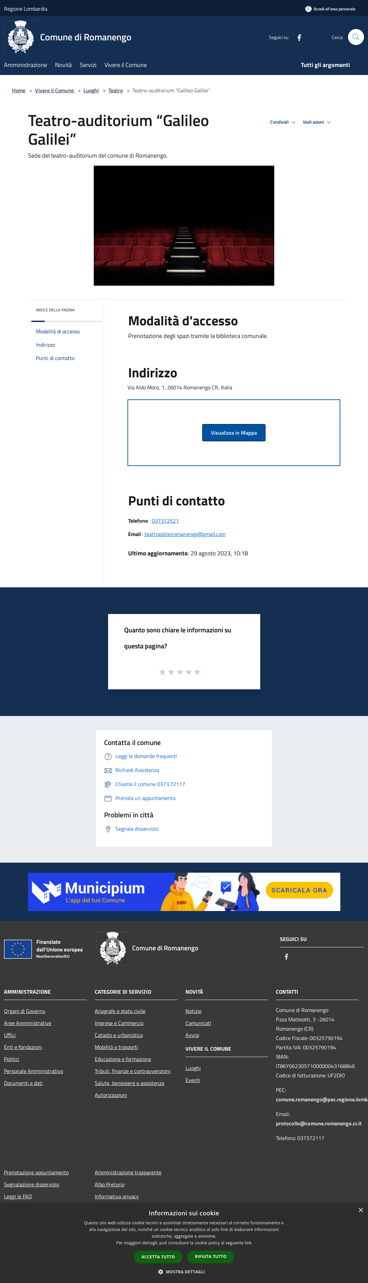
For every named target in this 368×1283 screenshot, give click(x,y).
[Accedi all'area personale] (330, 9)
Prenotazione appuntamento (36, 1172)
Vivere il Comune (55, 90)
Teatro (115, 90)
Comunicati (198, 1023)
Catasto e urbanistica (119, 1035)
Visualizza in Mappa (234, 433)
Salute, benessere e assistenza (129, 1083)
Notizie (194, 1011)
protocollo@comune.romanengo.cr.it (319, 1123)
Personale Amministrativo (33, 1071)
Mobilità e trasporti (116, 1047)
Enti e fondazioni (23, 1047)
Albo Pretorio (109, 1184)
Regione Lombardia (25, 9)
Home (18, 90)
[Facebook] (296, 36)
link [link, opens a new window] (248, 1243)
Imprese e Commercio (119, 1023)
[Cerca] (356, 37)
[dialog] (184, 1243)
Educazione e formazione (123, 1059)
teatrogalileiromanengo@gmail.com (185, 534)
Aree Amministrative (27, 1023)
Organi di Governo (24, 1011)
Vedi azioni (318, 122)
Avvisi (192, 1035)
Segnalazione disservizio (31, 1184)
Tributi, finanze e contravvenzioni (132, 1071)
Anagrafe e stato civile (120, 1011)
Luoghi (91, 90)
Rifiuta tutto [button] (211, 1256)
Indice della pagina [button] (55, 310)
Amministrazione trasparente (128, 1172)
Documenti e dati (23, 1083)
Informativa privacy (117, 1196)
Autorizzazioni (111, 1095)
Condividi (284, 122)
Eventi (193, 1080)
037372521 (165, 521)
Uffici (10, 1035)
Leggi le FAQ (18, 1196)
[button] (184, 1271)
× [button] (360, 1210)
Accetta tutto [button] (158, 1257)
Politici (11, 1059)
